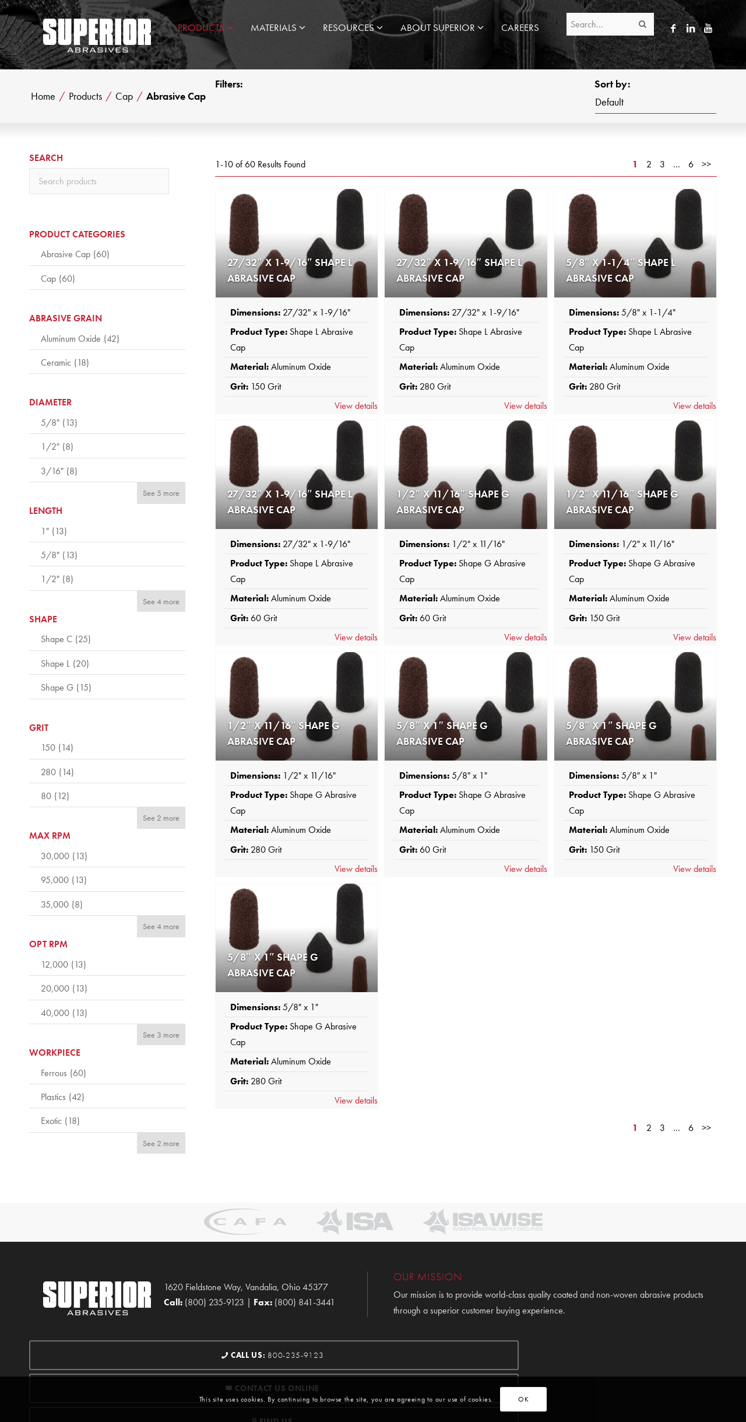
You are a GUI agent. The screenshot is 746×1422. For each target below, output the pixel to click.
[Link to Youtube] (708, 28)
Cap (124, 96)
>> (706, 164)
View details (356, 406)
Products (85, 96)
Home (43, 96)
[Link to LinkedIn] (690, 28)
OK (523, 1399)
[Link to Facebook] (673, 28)
